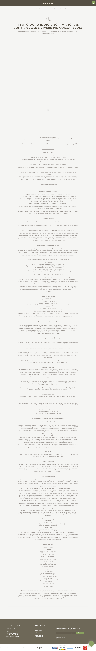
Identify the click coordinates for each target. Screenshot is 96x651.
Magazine (37, 632)
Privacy (71, 633)
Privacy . (14, 647)
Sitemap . (18, 647)
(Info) (73, 633)
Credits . (2, 647)
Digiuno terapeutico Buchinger (36, 8)
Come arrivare (38, 630)
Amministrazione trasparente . (27, 647)
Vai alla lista (48, 609)
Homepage (27, 8)
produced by (37, 647)
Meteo (36, 628)
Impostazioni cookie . (8, 647)
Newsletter (61, 626)
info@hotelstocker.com (12, 636)
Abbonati (79, 633)
